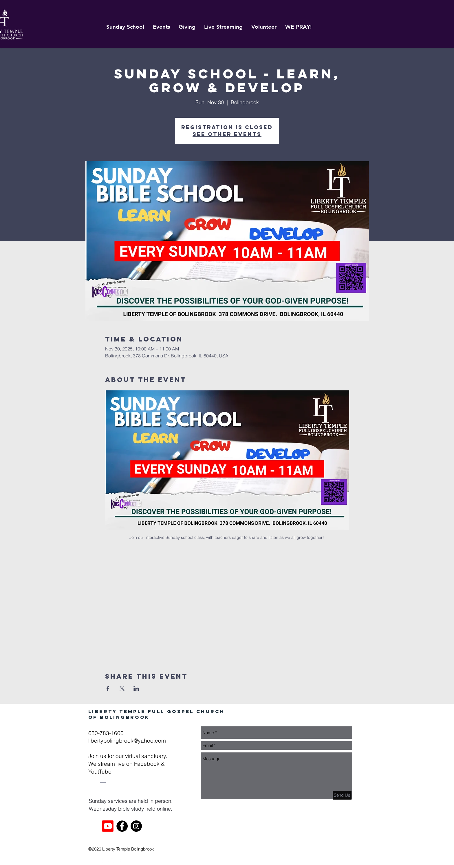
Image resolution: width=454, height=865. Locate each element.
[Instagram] (136, 826)
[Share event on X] (122, 688)
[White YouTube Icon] (111, 860)
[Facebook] (122, 826)
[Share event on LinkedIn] (136, 688)
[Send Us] (342, 795)
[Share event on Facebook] (108, 688)
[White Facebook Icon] (121, 860)
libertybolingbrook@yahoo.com (127, 740)
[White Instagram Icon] (100, 860)
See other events (227, 134)
